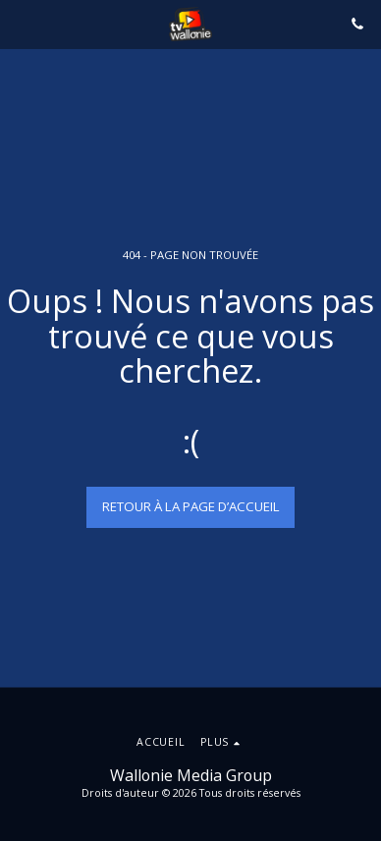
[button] (21, 23)
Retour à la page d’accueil (191, 506)
